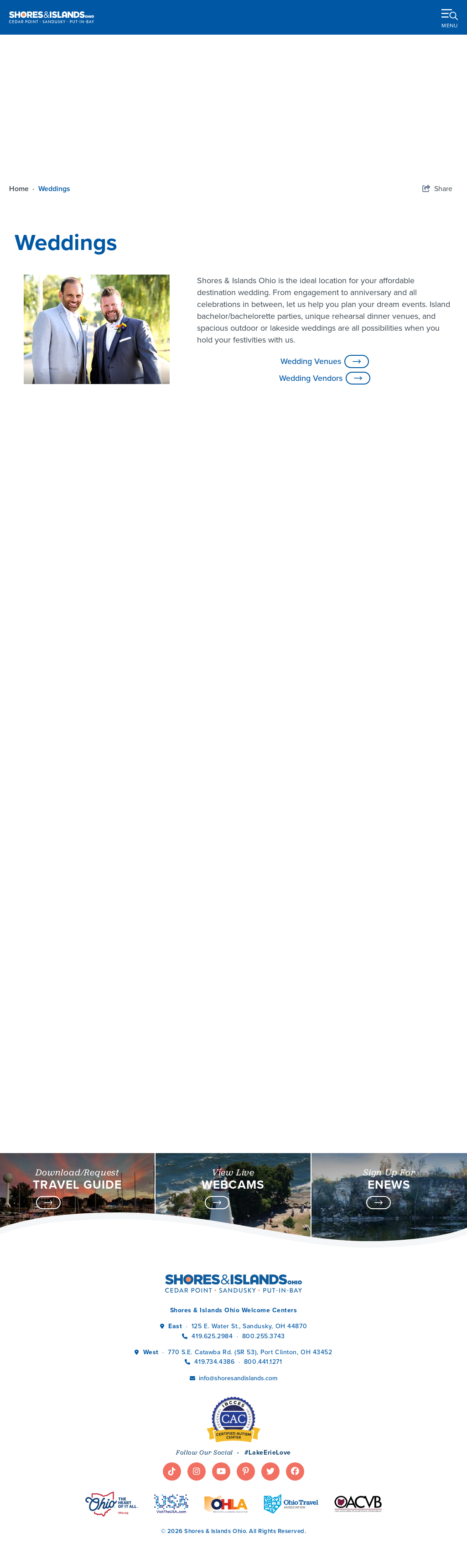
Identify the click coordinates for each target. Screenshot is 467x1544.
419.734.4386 (215, 1313)
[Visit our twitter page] (270, 1423)
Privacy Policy (180, 1524)
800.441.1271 (263, 1313)
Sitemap (291, 1524)
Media (25, 1524)
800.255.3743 (263, 1287)
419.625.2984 (212, 1287)
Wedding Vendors (324, 378)
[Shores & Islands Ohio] (51, 17)
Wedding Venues (324, 361)
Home (22, 188)
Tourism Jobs (63, 1524)
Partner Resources (122, 1524)
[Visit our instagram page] (196, 1423)
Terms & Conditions (240, 1524)
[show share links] (437, 189)
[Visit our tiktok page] (172, 1423)
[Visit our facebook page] (295, 1423)
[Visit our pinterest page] (246, 1423)
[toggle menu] (449, 16)
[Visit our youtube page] (221, 1423)
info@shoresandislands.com (238, 1329)
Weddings (55, 188)
